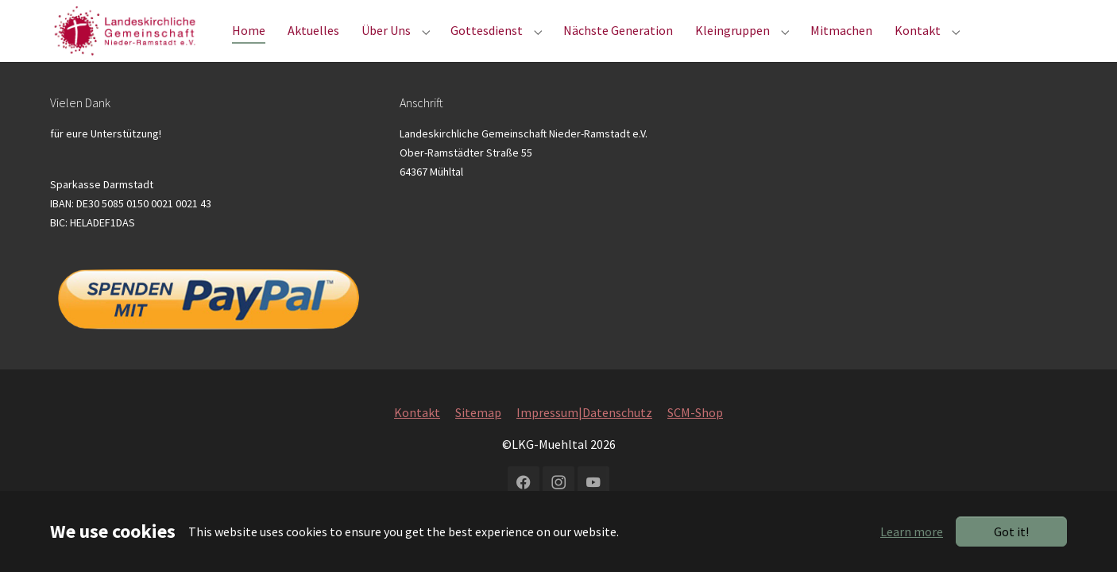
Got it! (1011, 531)
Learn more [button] (911, 531)
